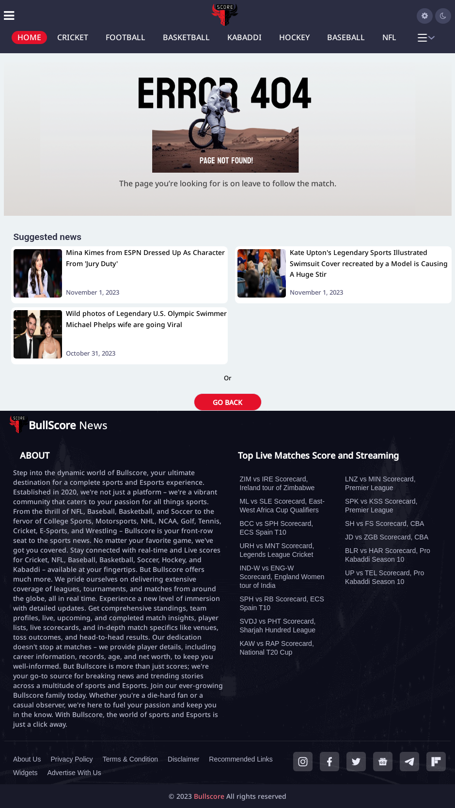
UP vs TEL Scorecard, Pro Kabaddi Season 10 (384, 577)
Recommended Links (241, 759)
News (68, 425)
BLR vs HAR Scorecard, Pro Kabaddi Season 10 (387, 555)
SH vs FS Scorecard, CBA (384, 523)
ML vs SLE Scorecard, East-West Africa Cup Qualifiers (282, 505)
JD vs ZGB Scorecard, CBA (386, 537)
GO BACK (227, 402)
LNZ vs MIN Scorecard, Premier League (380, 483)
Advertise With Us (74, 773)
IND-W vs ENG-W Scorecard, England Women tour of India (282, 576)
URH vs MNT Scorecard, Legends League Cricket (277, 550)
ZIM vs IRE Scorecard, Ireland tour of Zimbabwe (277, 483)
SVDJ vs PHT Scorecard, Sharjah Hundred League (278, 625)
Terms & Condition (130, 759)
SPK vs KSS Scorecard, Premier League (381, 505)
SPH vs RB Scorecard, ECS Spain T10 (282, 603)
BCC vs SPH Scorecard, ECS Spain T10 (277, 528)
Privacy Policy (71, 759)
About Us (27, 759)
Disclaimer (183, 759)
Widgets (25, 773)
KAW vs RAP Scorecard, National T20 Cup (277, 648)
